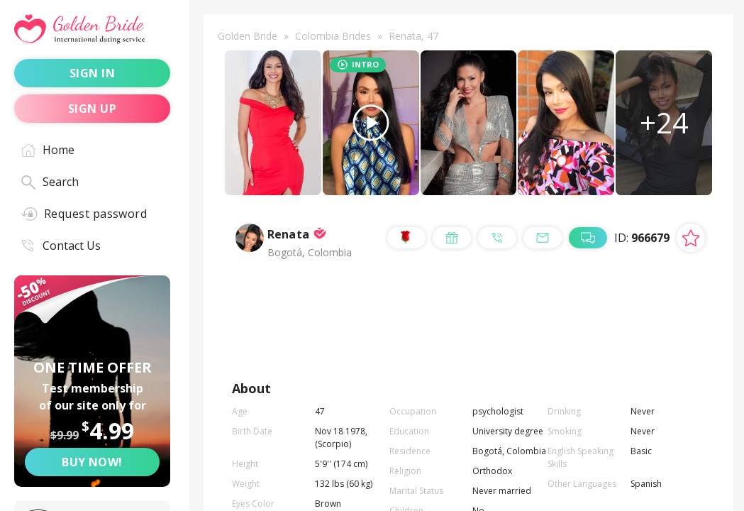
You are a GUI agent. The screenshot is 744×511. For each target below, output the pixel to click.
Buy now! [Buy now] (92, 462)
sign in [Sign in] (92, 73)
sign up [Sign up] (92, 108)
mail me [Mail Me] (412, 350)
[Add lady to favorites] (691, 248)
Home (47, 149)
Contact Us (61, 245)
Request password (84, 213)
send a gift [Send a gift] (500, 316)
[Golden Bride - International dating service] (92, 29)
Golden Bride (247, 36)
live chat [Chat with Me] (516, 350)
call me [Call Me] (610, 316)
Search (50, 181)
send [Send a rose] (402, 316)
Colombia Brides (333, 36)
